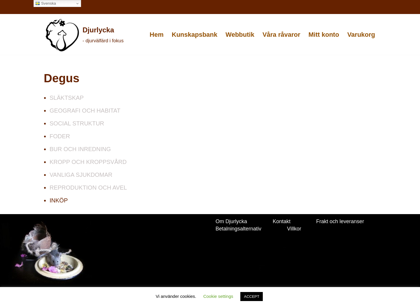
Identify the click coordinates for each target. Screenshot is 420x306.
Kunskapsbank (195, 34)
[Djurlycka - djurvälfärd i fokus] (84, 35)
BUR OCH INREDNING (80, 149)
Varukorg (361, 34)
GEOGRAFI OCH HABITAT (85, 110)
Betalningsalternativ (238, 229)
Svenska (45, 3)
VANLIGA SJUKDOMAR (81, 175)
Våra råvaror (281, 34)
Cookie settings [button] (218, 296)
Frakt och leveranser (340, 221)
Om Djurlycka (231, 221)
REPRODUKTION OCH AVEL (88, 187)
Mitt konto (324, 34)
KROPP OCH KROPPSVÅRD (88, 162)
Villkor (294, 229)
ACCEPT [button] (251, 296)
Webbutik (239, 34)
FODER (60, 136)
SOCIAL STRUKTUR (77, 123)
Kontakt (281, 221)
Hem (157, 34)
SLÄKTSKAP (67, 98)
